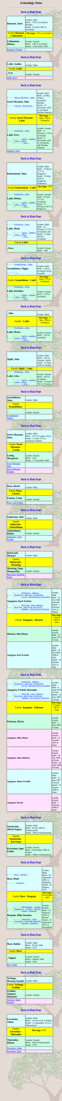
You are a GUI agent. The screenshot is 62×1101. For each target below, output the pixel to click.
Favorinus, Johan (14, 1053)
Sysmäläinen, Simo (23, 264)
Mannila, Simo (13, 151)
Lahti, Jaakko (29, 139)
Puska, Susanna (29, 915)
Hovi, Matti (12, 969)
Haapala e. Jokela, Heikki (28, 913)
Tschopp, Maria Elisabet (14, 1006)
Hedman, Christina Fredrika (36, 615)
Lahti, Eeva (12, 78)
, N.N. (25, 143)
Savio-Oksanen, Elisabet (14, 475)
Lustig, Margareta (23, 106)
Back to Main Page (31, 11)
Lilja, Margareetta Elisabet (36, 601)
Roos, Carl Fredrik (15, 507)
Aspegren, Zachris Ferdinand (29, 599)
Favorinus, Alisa (14, 1056)
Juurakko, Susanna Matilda (28, 926)
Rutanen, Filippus (14, 49)
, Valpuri (19, 888)
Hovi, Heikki (21, 879)
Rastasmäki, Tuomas (32, 911)
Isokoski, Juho (29, 924)
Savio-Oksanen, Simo (24, 97)
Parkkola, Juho (22, 130)
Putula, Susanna (30, 929)
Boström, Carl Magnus (33, 610)
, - (16, 273)
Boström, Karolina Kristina (28, 612)
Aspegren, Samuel (31, 597)
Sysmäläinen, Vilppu (13, 421)
